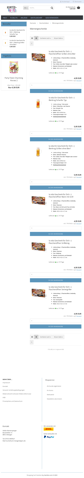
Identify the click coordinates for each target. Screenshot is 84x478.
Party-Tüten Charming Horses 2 (14, 79)
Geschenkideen (52, 18)
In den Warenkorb (55, 91)
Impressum (6, 383)
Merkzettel (77, 2)
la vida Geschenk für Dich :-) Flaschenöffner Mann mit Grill (61, 195)
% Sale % (13, 18)
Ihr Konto (50, 390)
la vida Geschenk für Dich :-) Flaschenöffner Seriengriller (60, 288)
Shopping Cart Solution (34, 475)
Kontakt (5, 386)
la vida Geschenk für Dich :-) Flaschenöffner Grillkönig (60, 241)
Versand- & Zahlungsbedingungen (14, 390)
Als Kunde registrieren (54, 386)
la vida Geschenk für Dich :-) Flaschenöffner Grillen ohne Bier (62, 52)
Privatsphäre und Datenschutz (12, 401)
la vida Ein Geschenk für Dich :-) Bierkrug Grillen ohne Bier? (61, 147)
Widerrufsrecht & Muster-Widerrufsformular (17, 394)
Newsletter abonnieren (54, 399)
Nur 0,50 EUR (13, 86)
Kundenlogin (65, 2)
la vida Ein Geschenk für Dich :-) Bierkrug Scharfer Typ (61, 98)
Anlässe (24, 18)
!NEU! (5, 18)
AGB (4, 397)
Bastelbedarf (36, 18)
